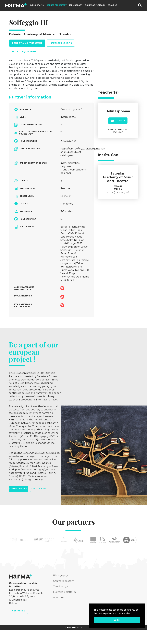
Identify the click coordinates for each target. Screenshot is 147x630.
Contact (118, 120)
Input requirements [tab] (61, 43)
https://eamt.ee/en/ (118, 192)
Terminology (75, 5)
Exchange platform (95, 5)
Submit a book (38, 489)
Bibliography (37, 5)
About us (112, 5)
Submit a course (18, 489)
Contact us (18, 611)
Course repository (57, 5)
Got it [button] (117, 620)
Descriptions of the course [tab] (27, 43)
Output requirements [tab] (24, 52)
